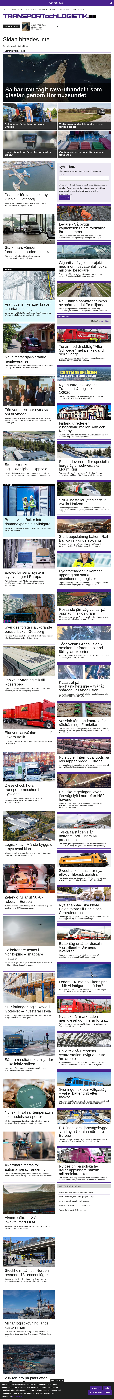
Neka (107, 1388)
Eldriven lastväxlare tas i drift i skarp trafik (74, 1206)
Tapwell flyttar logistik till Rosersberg (72, 1210)
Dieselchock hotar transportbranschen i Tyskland (77, 1192)
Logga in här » (104, 321)
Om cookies (17, 1396)
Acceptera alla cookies (99, 1392)
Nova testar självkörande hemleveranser (74, 1201)
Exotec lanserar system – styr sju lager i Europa (76, 1197)
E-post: (61, 174)
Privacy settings (57, 1380)
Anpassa (96, 1388)
